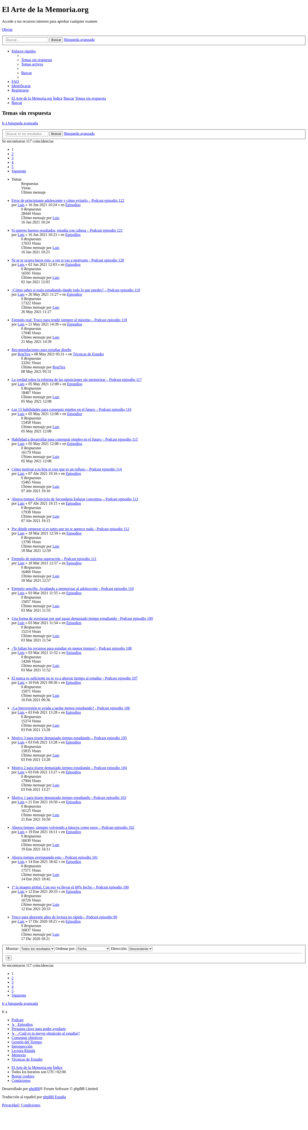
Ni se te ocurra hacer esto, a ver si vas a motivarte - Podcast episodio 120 (68, 260)
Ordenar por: (83, 949)
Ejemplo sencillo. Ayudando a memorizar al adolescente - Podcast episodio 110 (73, 589)
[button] (19, 171)
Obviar (7, 29)
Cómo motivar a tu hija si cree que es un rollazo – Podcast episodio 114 (67, 469)
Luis (21, 205)
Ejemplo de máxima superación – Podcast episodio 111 (54, 559)
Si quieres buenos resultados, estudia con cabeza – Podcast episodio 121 (67, 230)
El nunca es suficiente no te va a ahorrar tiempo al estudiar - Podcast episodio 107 (75, 678)
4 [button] (12, 162)
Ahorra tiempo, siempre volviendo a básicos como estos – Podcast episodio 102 (73, 827)
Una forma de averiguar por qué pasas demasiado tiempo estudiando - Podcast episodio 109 (82, 618)
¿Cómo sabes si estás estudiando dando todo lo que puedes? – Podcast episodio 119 (76, 290)
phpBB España (54, 1097)
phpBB (34, 1089)
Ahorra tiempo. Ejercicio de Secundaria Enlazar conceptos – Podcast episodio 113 (75, 499)
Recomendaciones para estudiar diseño (41, 350)
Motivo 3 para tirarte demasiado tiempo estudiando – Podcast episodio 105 (69, 738)
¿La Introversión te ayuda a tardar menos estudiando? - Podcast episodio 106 (71, 708)
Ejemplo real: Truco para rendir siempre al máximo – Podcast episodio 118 (69, 320)
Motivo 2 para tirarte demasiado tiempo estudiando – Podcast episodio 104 (69, 768)
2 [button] (12, 154)
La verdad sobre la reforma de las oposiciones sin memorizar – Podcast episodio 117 (77, 380)
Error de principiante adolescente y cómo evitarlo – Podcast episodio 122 (68, 200)
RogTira (24, 354)
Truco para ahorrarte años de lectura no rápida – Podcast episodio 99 (64, 917)
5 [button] (12, 167)
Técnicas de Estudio (88, 354)
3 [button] (12, 158)
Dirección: (132, 949)
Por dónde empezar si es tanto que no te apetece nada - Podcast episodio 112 (70, 529)
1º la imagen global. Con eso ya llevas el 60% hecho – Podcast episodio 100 (70, 887)
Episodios (73, 205)
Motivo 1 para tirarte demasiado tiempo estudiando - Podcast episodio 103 (69, 798)
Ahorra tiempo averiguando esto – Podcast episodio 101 (55, 857)
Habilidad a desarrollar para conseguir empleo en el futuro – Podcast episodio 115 (75, 439)
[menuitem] (36, 60)
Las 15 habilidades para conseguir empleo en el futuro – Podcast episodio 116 (71, 409)
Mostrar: (30, 949)
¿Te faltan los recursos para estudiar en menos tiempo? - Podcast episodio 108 (72, 648)
